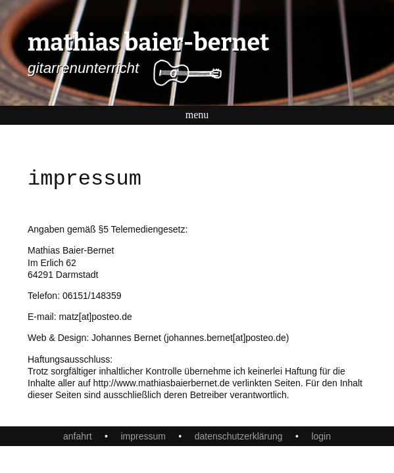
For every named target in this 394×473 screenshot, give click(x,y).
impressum (142, 436)
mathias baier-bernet (148, 42)
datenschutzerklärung (239, 436)
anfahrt (77, 436)
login (321, 436)
